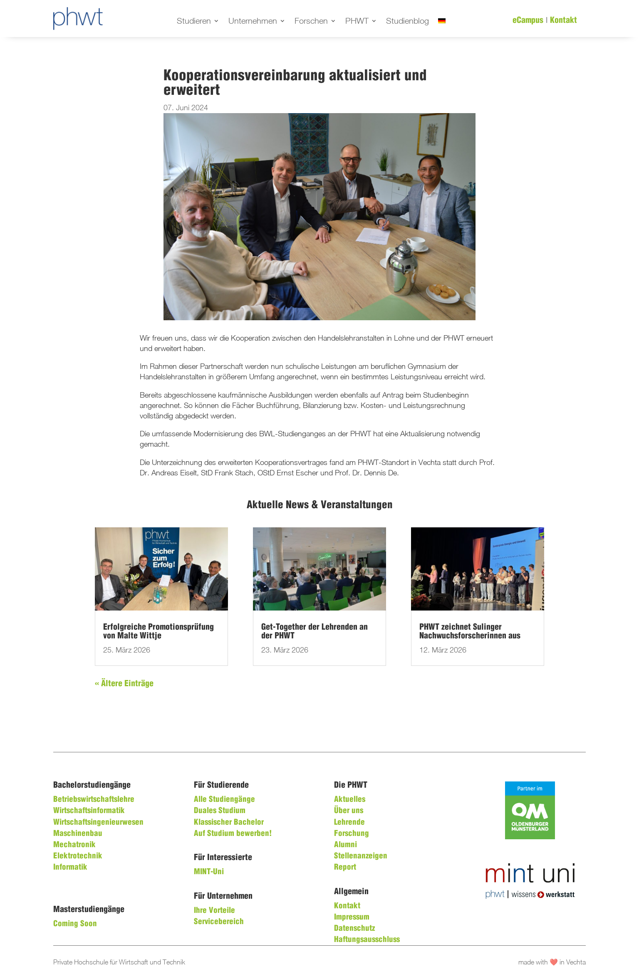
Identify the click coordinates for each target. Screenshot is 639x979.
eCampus (528, 21)
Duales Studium (219, 811)
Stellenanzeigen (360, 856)
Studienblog (407, 21)
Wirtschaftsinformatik (89, 811)
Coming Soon (75, 924)
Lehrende (349, 822)
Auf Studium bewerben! (233, 834)
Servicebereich (219, 922)
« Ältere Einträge (124, 684)
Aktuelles (349, 799)
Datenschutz (354, 928)
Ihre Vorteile (214, 911)
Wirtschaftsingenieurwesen (98, 822)
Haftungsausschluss (367, 940)
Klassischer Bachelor (229, 822)
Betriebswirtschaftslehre (93, 799)
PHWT (357, 21)
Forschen (311, 21)
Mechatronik (74, 845)
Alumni (345, 845)
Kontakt (563, 21)
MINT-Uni (209, 872)
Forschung (351, 834)
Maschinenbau (77, 834)
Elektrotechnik (77, 856)
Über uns (348, 811)
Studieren (194, 21)
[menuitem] (442, 22)
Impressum (351, 917)
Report (345, 867)
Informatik (70, 867)
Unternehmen (252, 21)
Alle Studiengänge (224, 799)
